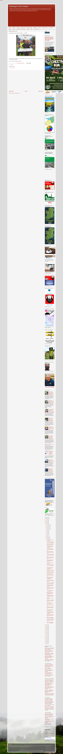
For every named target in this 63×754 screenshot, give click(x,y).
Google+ (1, 0)
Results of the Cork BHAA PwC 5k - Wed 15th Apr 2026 (51, 428)
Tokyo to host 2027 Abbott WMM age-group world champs (49, 716)
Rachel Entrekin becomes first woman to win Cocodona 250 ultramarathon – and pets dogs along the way (49, 680)
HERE (21, 61)
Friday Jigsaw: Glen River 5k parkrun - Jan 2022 (50, 570)
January (48, 538)
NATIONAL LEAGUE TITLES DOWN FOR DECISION (49, 670)
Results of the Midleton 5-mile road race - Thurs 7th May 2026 (51, 460)
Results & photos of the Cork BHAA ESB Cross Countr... (50, 596)
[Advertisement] (31, 18)
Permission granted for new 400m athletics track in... (49, 561)
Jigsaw (12, 64)
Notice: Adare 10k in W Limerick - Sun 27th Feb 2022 (50, 581)
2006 (46, 643)
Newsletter (35, 27)
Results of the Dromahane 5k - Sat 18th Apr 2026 (49, 445)
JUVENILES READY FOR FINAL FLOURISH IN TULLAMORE (48, 673)
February (48, 537)
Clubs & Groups (44, 27)
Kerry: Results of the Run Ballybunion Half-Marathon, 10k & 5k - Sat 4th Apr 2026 (49, 657)
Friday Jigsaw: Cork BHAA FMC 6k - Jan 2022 (50, 544)
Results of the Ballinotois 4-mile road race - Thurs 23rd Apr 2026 (51, 401)
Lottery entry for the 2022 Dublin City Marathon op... (50, 608)
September (48, 528)
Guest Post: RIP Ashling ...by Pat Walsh (49, 591)
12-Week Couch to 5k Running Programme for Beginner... (50, 612)
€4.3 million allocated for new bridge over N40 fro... (49, 549)
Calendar (13, 27)
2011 (46, 637)
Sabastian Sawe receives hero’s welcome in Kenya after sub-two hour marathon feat (49, 694)
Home (10, 27)
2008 (46, 641)
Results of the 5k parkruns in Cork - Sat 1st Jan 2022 (50, 620)
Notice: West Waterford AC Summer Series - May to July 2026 (49, 651)
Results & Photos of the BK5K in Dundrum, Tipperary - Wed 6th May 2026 (49, 649)
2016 (46, 631)
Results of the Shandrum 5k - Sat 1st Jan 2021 (50, 618)
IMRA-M (39, 27)
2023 (46, 522)
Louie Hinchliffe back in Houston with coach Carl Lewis (49, 721)
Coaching (18, 27)
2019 (46, 627)
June (47, 532)
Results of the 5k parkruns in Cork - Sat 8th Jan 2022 (50, 601)
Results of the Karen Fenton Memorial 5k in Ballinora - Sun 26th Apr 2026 (51, 437)
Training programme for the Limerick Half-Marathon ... (49, 568)
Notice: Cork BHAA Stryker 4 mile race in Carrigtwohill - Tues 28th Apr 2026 (51, 453)
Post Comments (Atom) (16, 93)
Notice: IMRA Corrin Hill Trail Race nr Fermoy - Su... (50, 575)
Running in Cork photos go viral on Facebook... (50, 573)
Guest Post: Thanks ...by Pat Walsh (49, 540)
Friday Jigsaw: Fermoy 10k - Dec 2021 (49, 603)
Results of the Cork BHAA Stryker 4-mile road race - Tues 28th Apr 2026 (51, 420)
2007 (46, 642)
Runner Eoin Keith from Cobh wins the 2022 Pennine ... (49, 585)
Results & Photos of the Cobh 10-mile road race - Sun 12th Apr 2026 (51, 410)
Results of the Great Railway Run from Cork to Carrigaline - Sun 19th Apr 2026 (51, 393)
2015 (46, 632)
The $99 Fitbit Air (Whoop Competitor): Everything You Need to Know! (49, 699)
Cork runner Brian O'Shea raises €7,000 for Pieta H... (50, 555)
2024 (46, 521)
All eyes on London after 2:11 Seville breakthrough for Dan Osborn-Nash (49, 714)
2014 (46, 633)
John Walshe (51, 27)
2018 (46, 628)
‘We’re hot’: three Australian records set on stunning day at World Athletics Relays (49, 691)
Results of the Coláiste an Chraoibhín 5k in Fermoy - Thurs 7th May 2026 (51, 470)
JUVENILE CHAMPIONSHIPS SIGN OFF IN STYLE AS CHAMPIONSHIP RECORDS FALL (49, 665)
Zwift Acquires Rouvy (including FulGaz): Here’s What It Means (49, 709)
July (47, 531)
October (48, 527)
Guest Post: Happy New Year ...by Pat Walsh (49, 622)
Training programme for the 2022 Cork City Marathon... (49, 547)
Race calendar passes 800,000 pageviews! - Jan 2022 (49, 593)
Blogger (42, 750)
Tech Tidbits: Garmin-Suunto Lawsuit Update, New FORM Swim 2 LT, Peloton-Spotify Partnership (49, 702)
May (47, 533)
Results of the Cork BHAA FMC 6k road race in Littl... (50, 558)
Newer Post (11, 91)
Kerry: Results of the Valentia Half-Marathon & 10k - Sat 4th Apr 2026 (49, 654)
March (48, 536)
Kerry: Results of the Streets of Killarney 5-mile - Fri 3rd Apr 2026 (49, 660)
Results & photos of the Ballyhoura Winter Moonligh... (49, 578)
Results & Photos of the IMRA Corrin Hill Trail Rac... (49, 552)
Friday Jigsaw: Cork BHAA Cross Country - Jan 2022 (50, 588)
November (48, 526)
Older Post (40, 91)
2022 (46, 523)
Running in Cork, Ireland (18, 6)
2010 (46, 638)
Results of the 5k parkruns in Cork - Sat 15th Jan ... (50, 583)
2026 (46, 518)
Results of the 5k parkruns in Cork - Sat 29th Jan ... (50, 542)
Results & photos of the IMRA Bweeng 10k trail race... (50, 615)
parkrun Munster (29, 27)
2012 (46, 636)
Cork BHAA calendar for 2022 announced (49, 610)
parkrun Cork (23, 27)
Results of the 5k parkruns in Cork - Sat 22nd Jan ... (50, 565)
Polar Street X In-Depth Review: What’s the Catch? (49, 707)
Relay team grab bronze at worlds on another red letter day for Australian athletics (49, 687)
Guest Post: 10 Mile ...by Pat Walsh (49, 563)
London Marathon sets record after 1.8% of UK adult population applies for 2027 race (49, 684)
